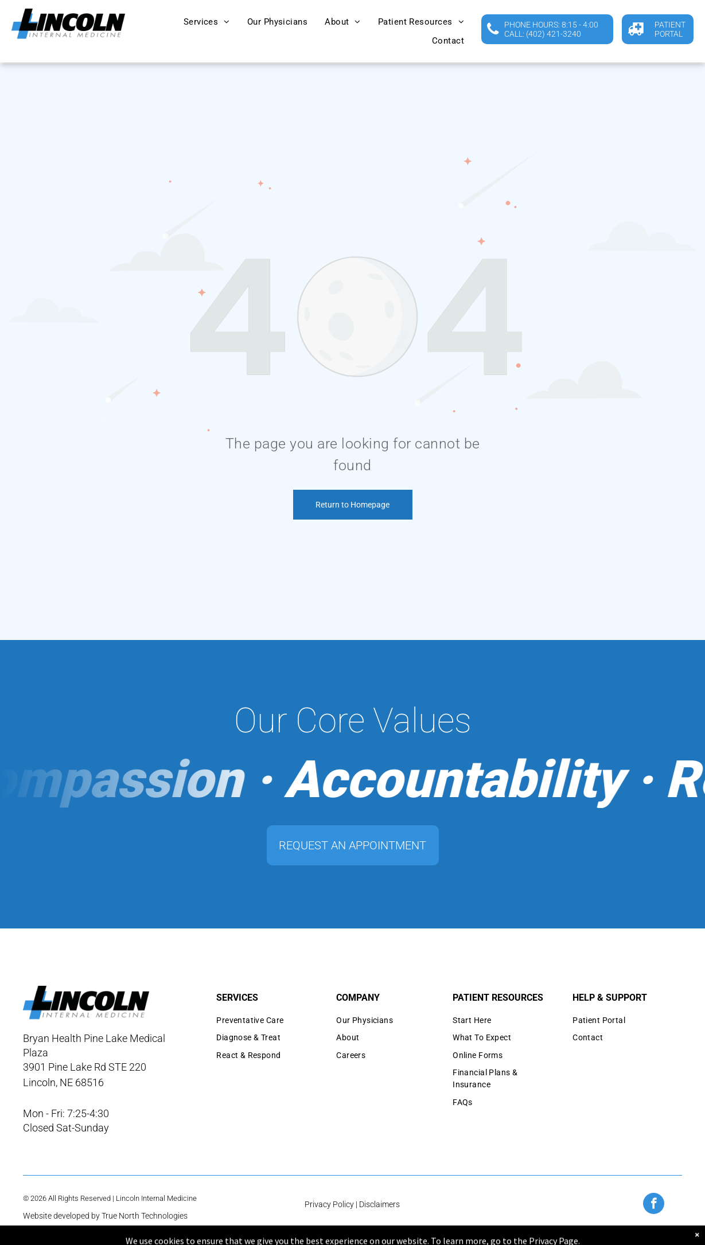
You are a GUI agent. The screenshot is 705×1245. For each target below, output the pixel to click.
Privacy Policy (329, 1204)
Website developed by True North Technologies (105, 1215)
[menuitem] (207, 22)
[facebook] (653, 1205)
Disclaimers (379, 1204)
